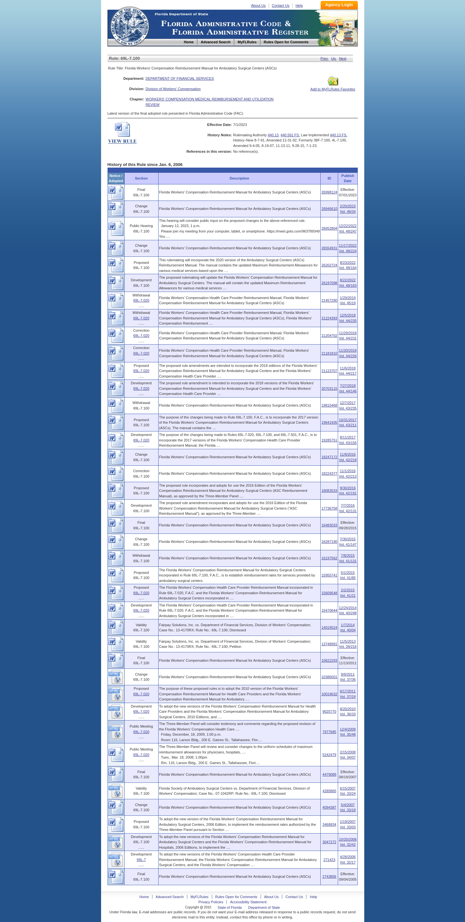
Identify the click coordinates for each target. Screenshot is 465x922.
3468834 (329, 824)
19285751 (329, 440)
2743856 (329, 876)
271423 (330, 860)
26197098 (329, 283)
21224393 (329, 318)
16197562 (329, 558)
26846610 (329, 209)
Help (299, 5)
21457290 (329, 300)
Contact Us (280, 5)
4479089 (329, 774)
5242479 (329, 755)
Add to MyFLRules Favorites (332, 87)
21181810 (329, 353)
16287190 (329, 542)
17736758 (329, 508)
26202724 (329, 265)
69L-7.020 (141, 300)
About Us (258, 5)
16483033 (329, 525)
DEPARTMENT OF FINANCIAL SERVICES (180, 78)
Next (342, 58)
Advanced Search (170, 897)
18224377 (329, 473)
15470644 (329, 610)
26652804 (329, 228)
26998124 (329, 192)
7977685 (329, 732)
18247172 (329, 457)
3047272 (329, 842)
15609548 (329, 593)
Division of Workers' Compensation (173, 89)
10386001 (329, 677)
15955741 (329, 575)
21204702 (329, 335)
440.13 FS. (338, 135)
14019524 (329, 627)
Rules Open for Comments (236, 897)
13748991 (329, 644)
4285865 (329, 791)
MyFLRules (200, 897)
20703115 (329, 388)
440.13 (273, 135)
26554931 (329, 248)
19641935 (329, 422)
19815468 (329, 405)
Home (129, 25)
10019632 (329, 694)
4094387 (329, 807)
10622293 (329, 660)
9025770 (329, 711)
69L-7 (141, 860)
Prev (325, 58)
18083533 (329, 490)
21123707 (329, 371)
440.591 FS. (290, 135)
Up (334, 58)
